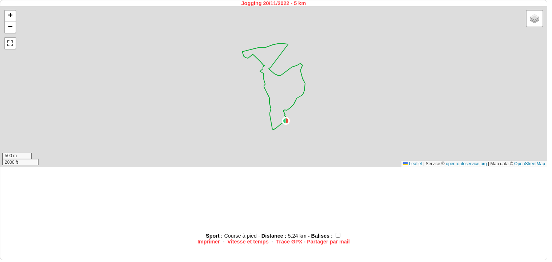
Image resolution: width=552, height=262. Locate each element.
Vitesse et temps (247, 242)
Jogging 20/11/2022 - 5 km (273, 3)
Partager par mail (328, 242)
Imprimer (208, 242)
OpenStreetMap (529, 163)
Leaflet (412, 163)
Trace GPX (289, 242)
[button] (285, 120)
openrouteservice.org (466, 163)
